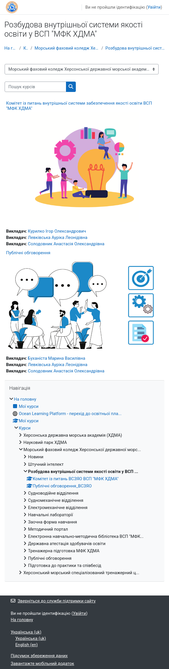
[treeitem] (84, 486)
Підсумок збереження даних (39, 655)
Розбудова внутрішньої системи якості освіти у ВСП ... (135, 48)
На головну (10, 48)
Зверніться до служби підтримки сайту (53, 601)
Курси (25, 48)
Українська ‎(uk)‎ (26, 632)
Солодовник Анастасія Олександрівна (66, 243)
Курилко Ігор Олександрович (57, 231)
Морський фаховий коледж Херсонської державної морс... (66, 48)
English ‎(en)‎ (26, 644)
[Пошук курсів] (35, 87)
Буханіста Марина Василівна (56, 358)
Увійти (154, 7)
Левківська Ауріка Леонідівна (57, 237)
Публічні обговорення (28, 252)
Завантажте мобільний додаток (42, 663)
